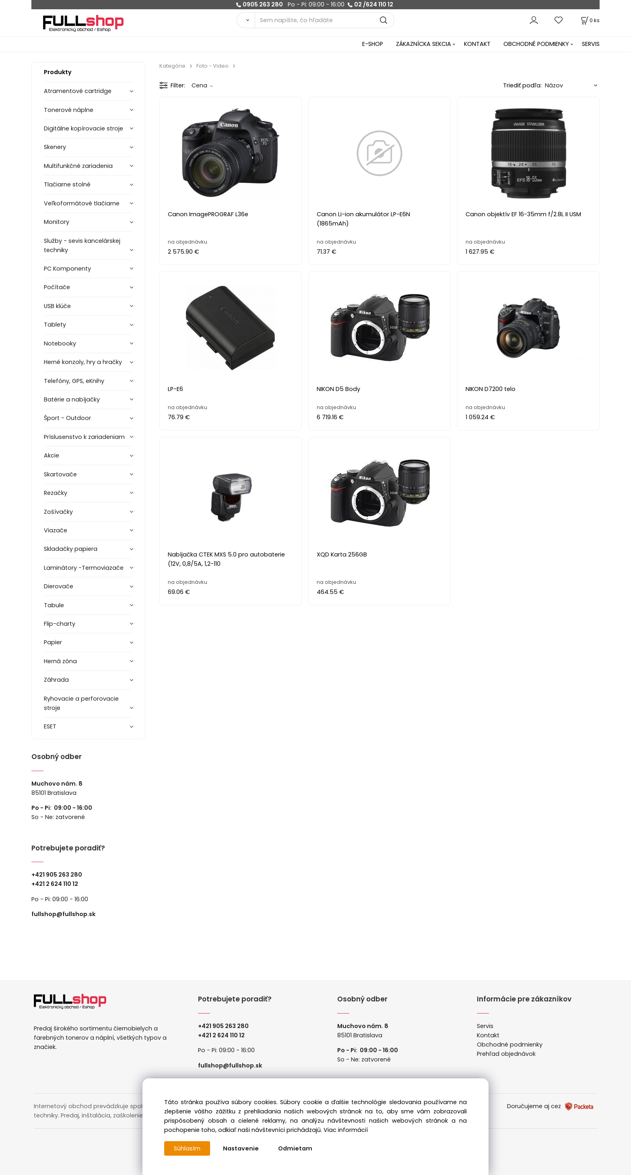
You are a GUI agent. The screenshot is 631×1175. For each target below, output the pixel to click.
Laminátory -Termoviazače (84, 568)
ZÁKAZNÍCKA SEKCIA (423, 44)
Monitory (56, 222)
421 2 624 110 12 (56, 884)
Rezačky (55, 493)
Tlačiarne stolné (67, 184)
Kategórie (172, 66)
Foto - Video (212, 66)
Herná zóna (60, 661)
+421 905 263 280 (56, 875)
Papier (53, 642)
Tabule (54, 605)
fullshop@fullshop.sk (63, 914)
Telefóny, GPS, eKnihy (74, 381)
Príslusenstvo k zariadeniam (84, 437)
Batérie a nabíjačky (72, 399)
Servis (485, 1026)
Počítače (57, 287)
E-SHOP (372, 44)
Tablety (55, 325)
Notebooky (60, 343)
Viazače (55, 530)
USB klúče (57, 306)
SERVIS (591, 44)
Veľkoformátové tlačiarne (82, 203)
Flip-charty (59, 624)
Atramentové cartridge (77, 91)
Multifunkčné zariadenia (78, 166)
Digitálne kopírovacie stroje (83, 128)
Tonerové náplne (68, 110)
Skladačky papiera (70, 549)
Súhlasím (187, 1148)
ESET (50, 726)
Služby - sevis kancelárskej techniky (82, 245)
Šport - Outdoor (67, 418)
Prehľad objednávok (506, 1054)
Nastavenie (241, 1148)
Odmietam (295, 1148)
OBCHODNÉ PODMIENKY (536, 44)
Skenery (55, 147)
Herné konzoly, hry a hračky (83, 362)
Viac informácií (346, 1130)
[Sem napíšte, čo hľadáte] (324, 20)
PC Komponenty (67, 269)
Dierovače (58, 586)
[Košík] (589, 20)
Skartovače (60, 474)
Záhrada (56, 680)
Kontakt (488, 1035)
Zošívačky (58, 512)
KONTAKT (477, 44)
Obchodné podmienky (509, 1045)
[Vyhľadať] (246, 20)
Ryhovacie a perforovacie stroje (81, 703)
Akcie (51, 455)
